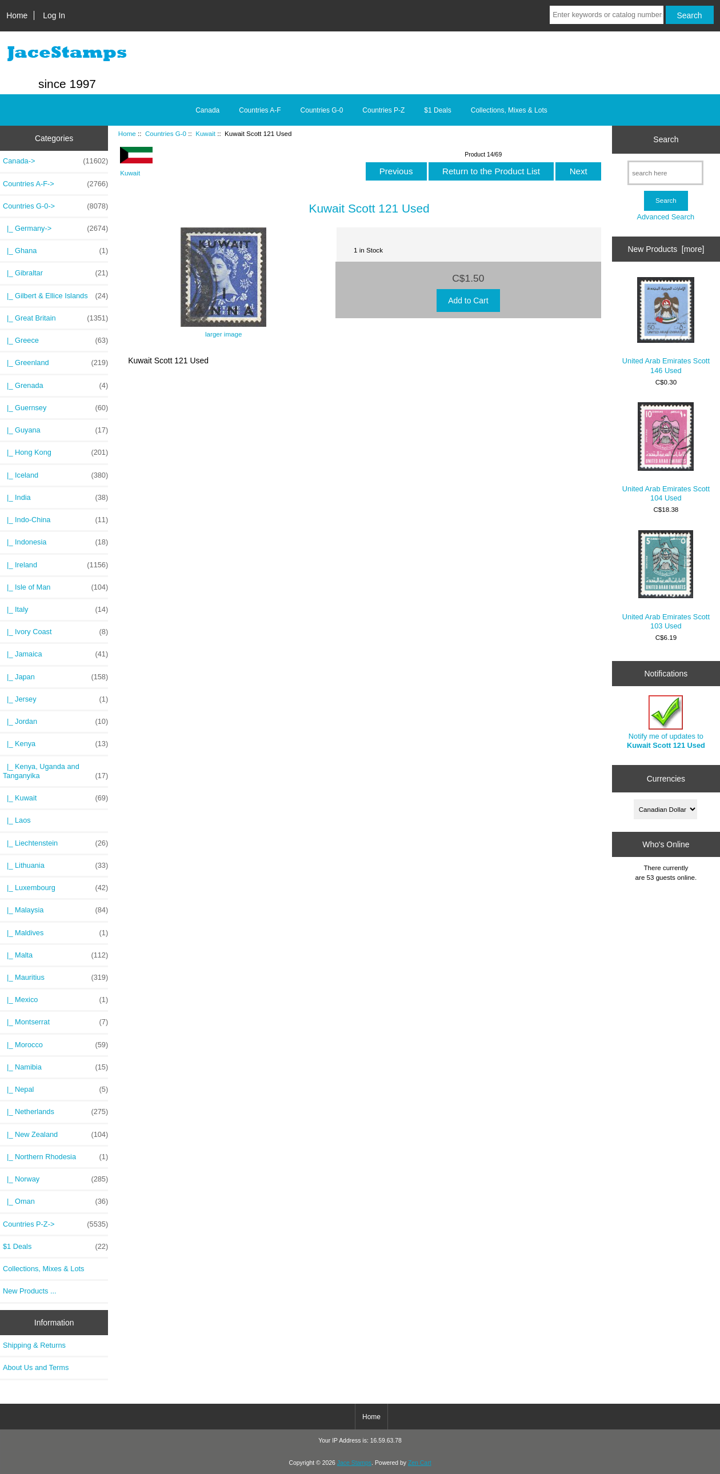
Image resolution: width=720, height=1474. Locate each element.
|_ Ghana (55, 250)
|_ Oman (55, 1201)
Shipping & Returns (34, 1345)
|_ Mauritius (55, 977)
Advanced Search (665, 217)
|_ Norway (55, 1179)
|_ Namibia (55, 1067)
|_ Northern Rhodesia (55, 1156)
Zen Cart (419, 1463)
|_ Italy (55, 609)
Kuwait (205, 133)
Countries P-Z (383, 110)
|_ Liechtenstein (55, 843)
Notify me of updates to (666, 722)
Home (16, 15)
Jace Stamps (354, 1463)
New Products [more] (666, 249)
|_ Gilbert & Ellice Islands (55, 296)
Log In (54, 15)
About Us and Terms (36, 1367)
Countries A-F (260, 110)
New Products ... (30, 1291)
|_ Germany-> (55, 228)
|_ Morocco (55, 1045)
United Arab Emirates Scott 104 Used (666, 452)
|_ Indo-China (55, 519)
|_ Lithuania (55, 865)
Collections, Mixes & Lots (509, 110)
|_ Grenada (55, 385)
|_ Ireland (55, 565)
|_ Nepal (55, 1089)
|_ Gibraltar (55, 273)
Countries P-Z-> (55, 1224)
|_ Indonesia (55, 542)
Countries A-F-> (55, 184)
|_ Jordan (55, 721)
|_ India (55, 497)
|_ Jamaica (55, 654)
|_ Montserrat (55, 1022)
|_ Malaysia (55, 910)
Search (665, 139)
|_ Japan (55, 677)
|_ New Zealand (55, 1134)
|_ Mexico (55, 999)
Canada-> (55, 161)
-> (55, 206)
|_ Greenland (55, 362)
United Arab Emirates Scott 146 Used (666, 326)
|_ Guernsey (55, 407)
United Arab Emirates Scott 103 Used (666, 580)
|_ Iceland (55, 475)
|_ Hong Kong (55, 452)
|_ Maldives (55, 933)
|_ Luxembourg (55, 887)
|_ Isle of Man (55, 587)
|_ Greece (55, 340)
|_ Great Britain (55, 318)
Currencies (666, 778)
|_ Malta (55, 955)
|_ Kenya (55, 743)
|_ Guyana (55, 430)
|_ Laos (17, 820)
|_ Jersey (55, 699)
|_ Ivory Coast (55, 631)
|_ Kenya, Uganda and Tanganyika (55, 771)
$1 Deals (437, 110)
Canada (207, 110)
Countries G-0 (165, 133)
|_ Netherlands (55, 1111)
